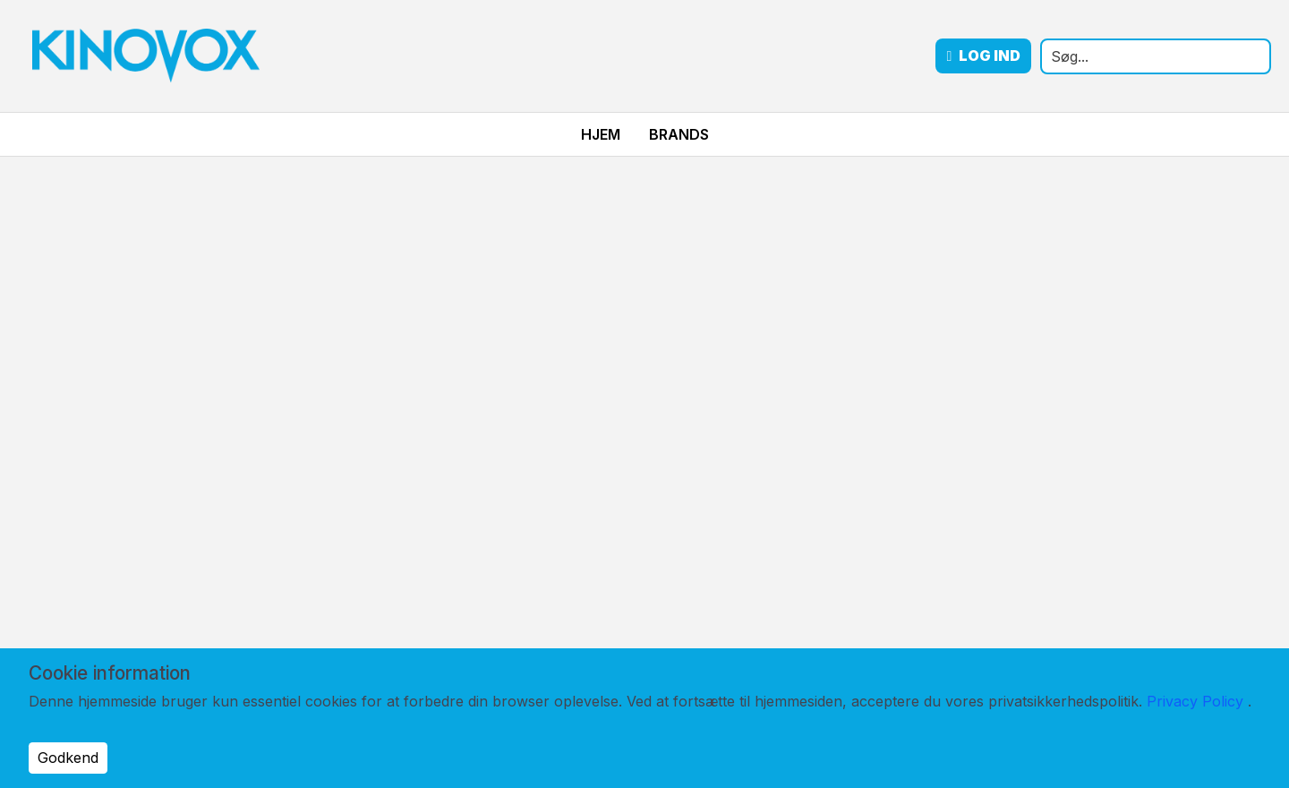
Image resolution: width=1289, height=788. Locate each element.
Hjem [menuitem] (600, 134)
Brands (679, 134)
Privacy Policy (1195, 701)
